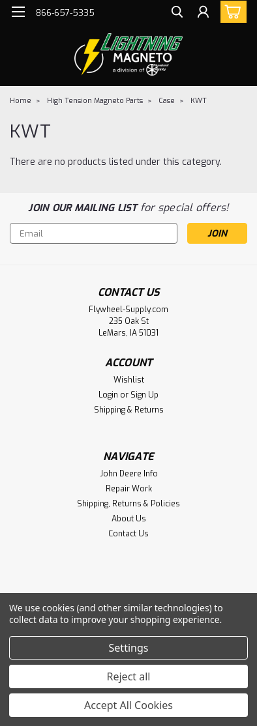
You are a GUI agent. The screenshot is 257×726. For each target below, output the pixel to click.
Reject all (129, 676)
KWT (198, 101)
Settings (129, 648)
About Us (129, 519)
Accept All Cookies (128, 705)
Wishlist (128, 380)
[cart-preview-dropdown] (230, 12)
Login (108, 395)
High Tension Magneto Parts (95, 101)
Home (20, 101)
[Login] (203, 13)
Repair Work (129, 489)
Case (167, 101)
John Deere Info (129, 474)
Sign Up (144, 395)
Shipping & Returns (129, 410)
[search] (177, 13)
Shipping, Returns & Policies (128, 504)
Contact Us (128, 534)
